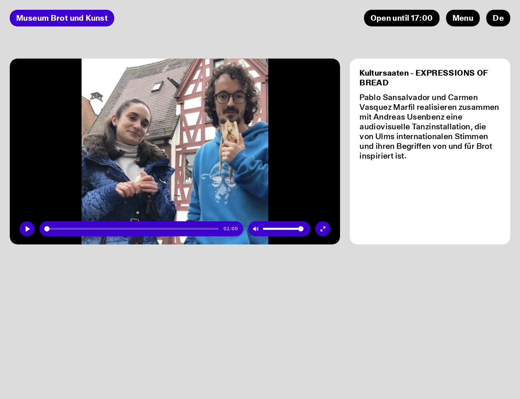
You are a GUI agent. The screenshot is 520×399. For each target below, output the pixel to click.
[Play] (27, 228)
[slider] (131, 228)
